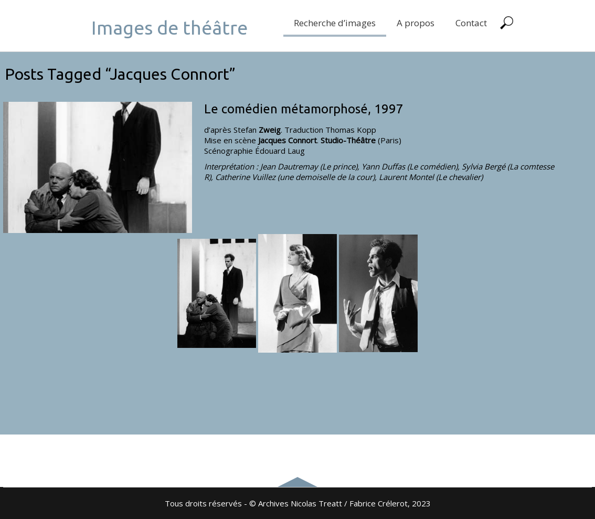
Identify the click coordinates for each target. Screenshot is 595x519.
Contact (471, 23)
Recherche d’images (335, 23)
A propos (415, 23)
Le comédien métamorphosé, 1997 (303, 109)
